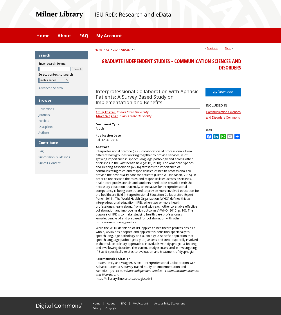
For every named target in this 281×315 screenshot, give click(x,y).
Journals (44, 115)
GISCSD (125, 50)
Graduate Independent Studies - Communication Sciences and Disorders (171, 64)
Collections (46, 109)
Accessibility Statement (169, 303)
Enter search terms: (52, 63)
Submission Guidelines (54, 157)
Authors (44, 132)
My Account (140, 303)
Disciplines (45, 127)
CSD (115, 50)
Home (99, 50)
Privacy (97, 308)
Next (228, 48)
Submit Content (49, 163)
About (111, 303)
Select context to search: (56, 74)
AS (107, 50)
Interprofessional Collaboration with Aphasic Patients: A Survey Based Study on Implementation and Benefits (147, 96)
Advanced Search (50, 88)
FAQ (41, 151)
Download (223, 92)
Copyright (111, 308)
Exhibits (43, 121)
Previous (212, 48)
